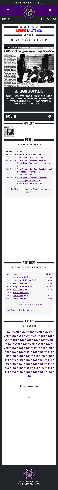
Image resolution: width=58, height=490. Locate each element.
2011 (29, 339)
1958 (14, 372)
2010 (36, 339)
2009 (43, 339)
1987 (7, 356)
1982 (43, 356)
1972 (14, 364)
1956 (28, 372)
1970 (28, 364)
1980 (6, 360)
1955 (35, 372)
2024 (32, 331)
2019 (21, 335)
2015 (50, 335)
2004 (32, 343)
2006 (17, 343)
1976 (35, 360)
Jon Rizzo (18, 296)
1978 (21, 360)
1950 (29, 376)
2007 (10, 343)
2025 (24, 331)
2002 (48, 343)
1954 (42, 372)
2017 (35, 335)
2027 (9, 331)
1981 (50, 356)
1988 (49, 352)
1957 (21, 372)
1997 (35, 348)
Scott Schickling (22, 280)
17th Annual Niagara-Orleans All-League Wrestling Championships (32, 181)
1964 (21, 368)
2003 (40, 343)
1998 (28, 348)
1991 (28, 352)
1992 (21, 352)
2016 (42, 335)
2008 (50, 339)
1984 (28, 356)
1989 (42, 352)
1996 (42, 348)
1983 (35, 356)
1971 (21, 364)
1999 (21, 348)
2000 (13, 348)
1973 (7, 364)
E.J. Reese (18, 289)
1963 (28, 368)
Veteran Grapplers (29, 91)
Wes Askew (18, 277)
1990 (35, 352)
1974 (49, 360)
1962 (35, 368)
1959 (6, 372)
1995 (50, 348)
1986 (14, 356)
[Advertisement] (29, 229)
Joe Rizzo (18, 299)
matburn (33, 386)
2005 (25, 343)
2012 (22, 339)
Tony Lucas (18, 286)
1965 (14, 368)
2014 (7, 339)
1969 (35, 364)
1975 (42, 360)
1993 (14, 352)
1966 (7, 368)
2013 (14, 339)
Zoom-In (11, 116)
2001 (6, 348)
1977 (28, 360)
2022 (47, 331)
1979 (14, 360)
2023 (39, 331)
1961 (43, 368)
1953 (50, 372)
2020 (13, 335)
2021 (6, 335)
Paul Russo (18, 283)
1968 (42, 364)
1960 (49, 368)
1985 (21, 356)
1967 (49, 364)
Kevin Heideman (21, 293)
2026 (16, 331)
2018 (28, 335)
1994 (7, 352)
